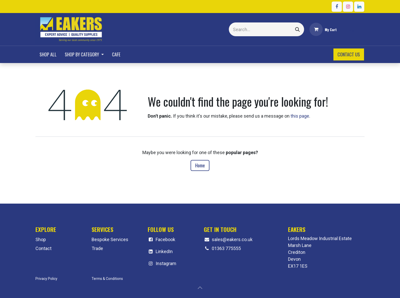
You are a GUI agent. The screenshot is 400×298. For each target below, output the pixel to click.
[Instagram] (348, 7)
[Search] (297, 29)
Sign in (354, 29)
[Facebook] (337, 7)
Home (200, 165)
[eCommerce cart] (323, 29)
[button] (200, 288)
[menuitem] (48, 54)
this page (300, 116)
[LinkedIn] (359, 7)
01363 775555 (226, 248)
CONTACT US (349, 54)
